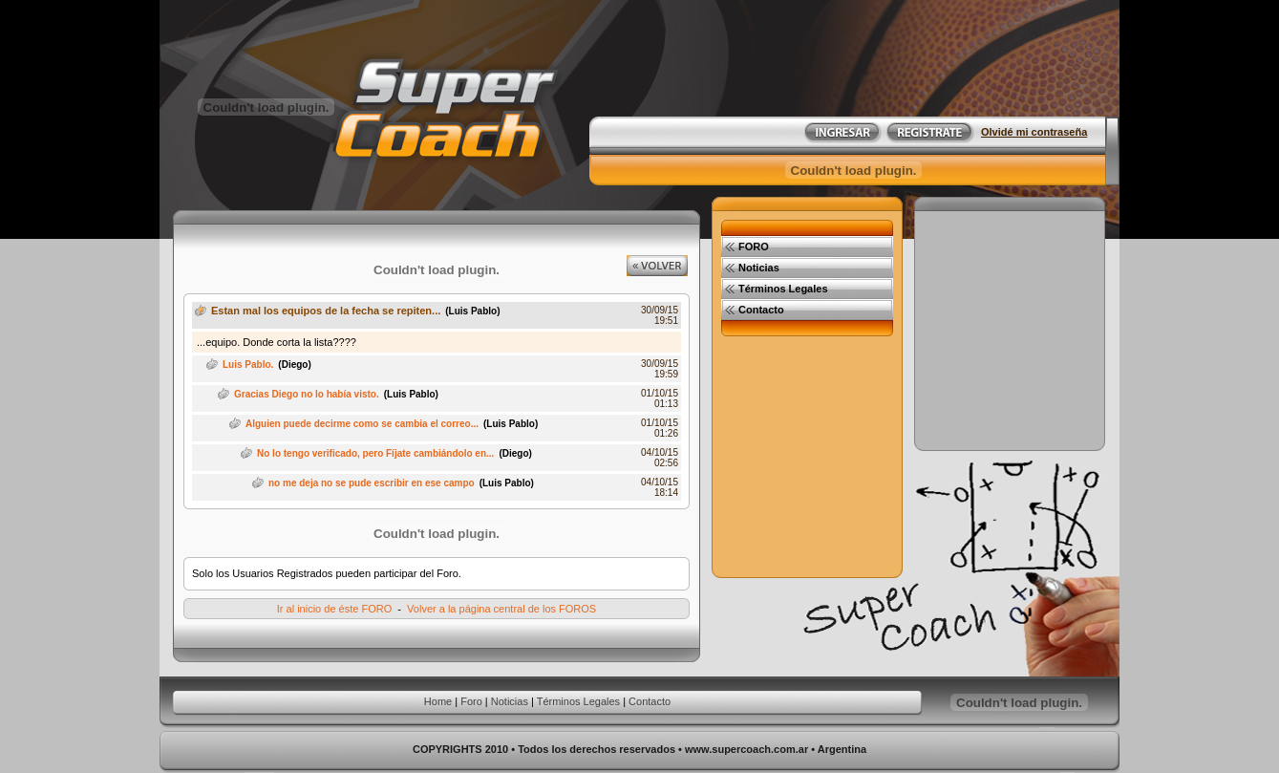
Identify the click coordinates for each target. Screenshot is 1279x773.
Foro (471, 701)
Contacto (650, 701)
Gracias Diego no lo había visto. (306, 394)
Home (438, 701)
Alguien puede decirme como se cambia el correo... (362, 424)
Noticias (509, 701)
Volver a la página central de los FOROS (501, 608)
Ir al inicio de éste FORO (334, 608)
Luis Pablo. (248, 364)
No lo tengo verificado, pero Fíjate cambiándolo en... (375, 453)
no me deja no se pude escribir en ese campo (371, 483)
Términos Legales (578, 701)
